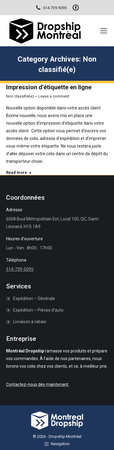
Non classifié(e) (20, 96)
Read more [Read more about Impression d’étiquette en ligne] (19, 172)
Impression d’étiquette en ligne (49, 87)
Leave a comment (53, 96)
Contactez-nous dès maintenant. (37, 384)
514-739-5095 (51, 7)
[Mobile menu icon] (103, 31)
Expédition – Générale (34, 298)
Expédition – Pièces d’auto (38, 310)
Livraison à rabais (29, 321)
